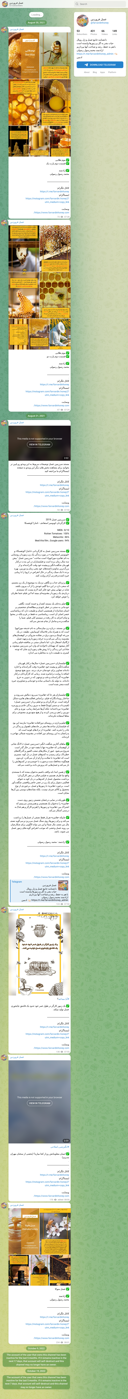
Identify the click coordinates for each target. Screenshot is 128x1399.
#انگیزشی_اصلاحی (59, 1146)
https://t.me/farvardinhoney (54, 191)
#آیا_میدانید (63, 999)
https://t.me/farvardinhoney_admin (95, 53)
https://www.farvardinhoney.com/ (51, 212)
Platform (112, 72)
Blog (95, 72)
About (87, 72)
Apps (102, 72)
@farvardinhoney (100, 22)
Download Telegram (100, 64)
